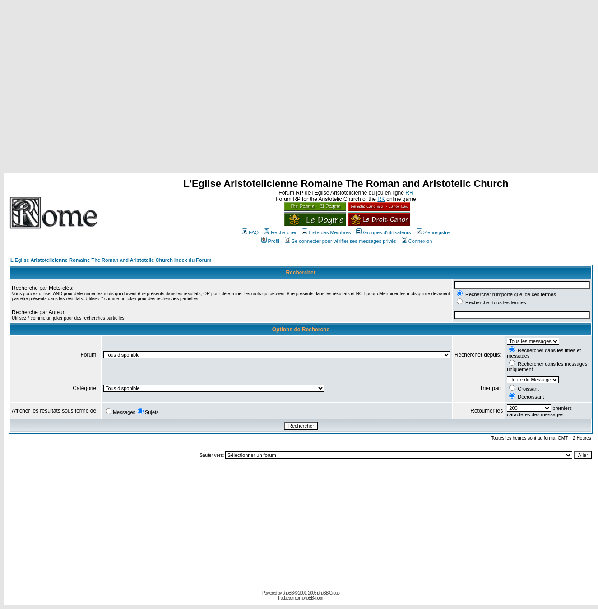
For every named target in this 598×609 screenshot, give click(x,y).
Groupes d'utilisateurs (383, 232)
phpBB (288, 592)
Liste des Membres (326, 232)
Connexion (417, 241)
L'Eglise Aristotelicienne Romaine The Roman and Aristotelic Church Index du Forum (111, 260)
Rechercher (280, 232)
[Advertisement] (84, 88)
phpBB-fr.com (313, 597)
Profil (270, 241)
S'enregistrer (434, 232)
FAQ (250, 232)
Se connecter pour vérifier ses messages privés (340, 241)
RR (409, 193)
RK (381, 199)
